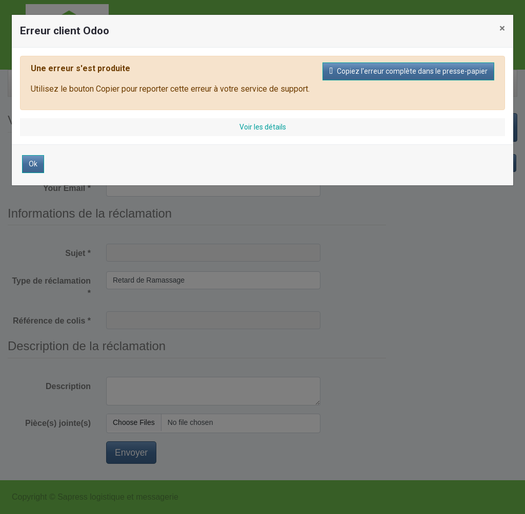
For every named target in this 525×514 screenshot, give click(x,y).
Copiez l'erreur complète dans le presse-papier (408, 71)
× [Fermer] (502, 28)
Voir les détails (262, 127)
